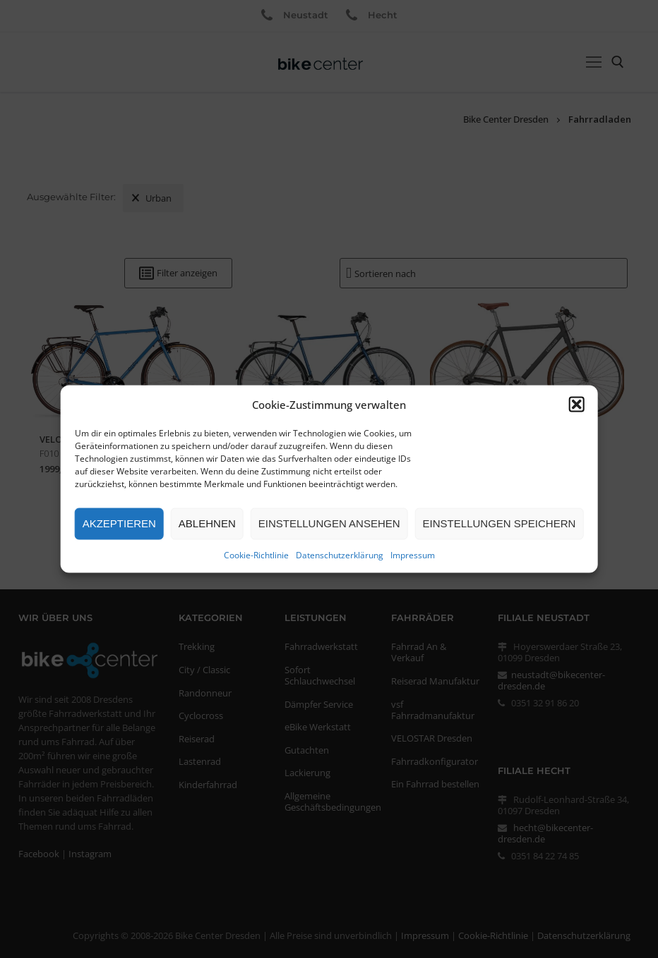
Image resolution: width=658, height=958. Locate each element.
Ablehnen (207, 523)
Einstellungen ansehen (329, 523)
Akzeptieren (119, 523)
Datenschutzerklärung (339, 554)
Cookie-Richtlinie (256, 554)
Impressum (412, 554)
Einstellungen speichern (499, 523)
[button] (576, 404)
